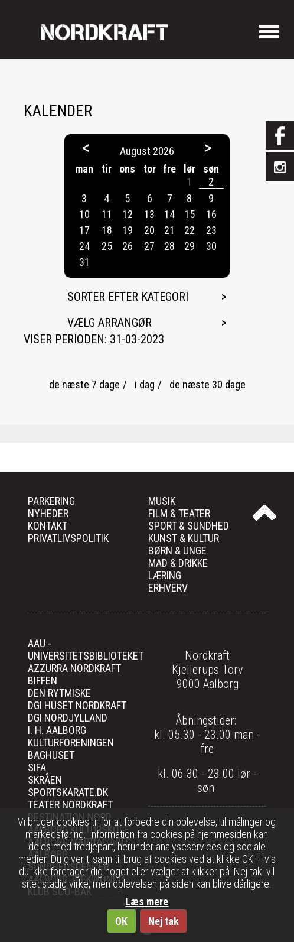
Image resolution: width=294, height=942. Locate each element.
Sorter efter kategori (127, 297)
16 (211, 214)
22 (189, 230)
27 (149, 246)
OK (121, 921)
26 (127, 246)
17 (84, 230)
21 (169, 230)
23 (211, 230)
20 (149, 230)
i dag (145, 384)
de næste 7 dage (84, 384)
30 (211, 246)
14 (169, 214)
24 (84, 246)
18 (107, 230)
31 (84, 262)
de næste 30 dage (207, 384)
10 (84, 214)
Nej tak (163, 921)
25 (107, 246)
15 (189, 214)
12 (127, 214)
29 (189, 246)
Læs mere (146, 901)
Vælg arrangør (109, 323)
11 (107, 214)
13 (149, 214)
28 (169, 246)
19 (127, 230)
